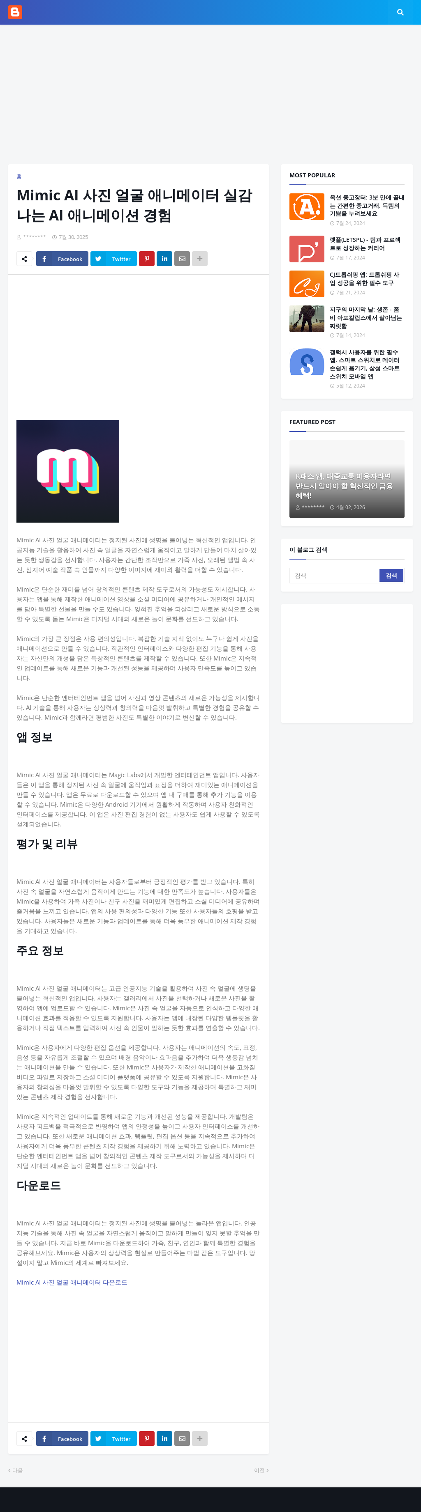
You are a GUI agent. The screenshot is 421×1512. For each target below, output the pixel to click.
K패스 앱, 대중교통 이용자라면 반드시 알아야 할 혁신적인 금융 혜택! (344, 485)
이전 (259, 1470)
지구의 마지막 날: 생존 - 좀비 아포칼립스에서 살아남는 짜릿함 (366, 317)
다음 (17, 1470)
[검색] (335, 575)
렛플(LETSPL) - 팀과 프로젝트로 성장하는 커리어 (365, 244)
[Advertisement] (210, 94)
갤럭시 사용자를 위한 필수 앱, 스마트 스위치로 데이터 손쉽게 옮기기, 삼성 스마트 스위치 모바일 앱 (365, 364)
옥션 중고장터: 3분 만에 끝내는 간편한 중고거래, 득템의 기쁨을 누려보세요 (367, 205)
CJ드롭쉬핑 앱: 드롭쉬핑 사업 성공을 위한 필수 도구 (364, 279)
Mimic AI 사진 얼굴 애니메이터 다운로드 (71, 1282)
